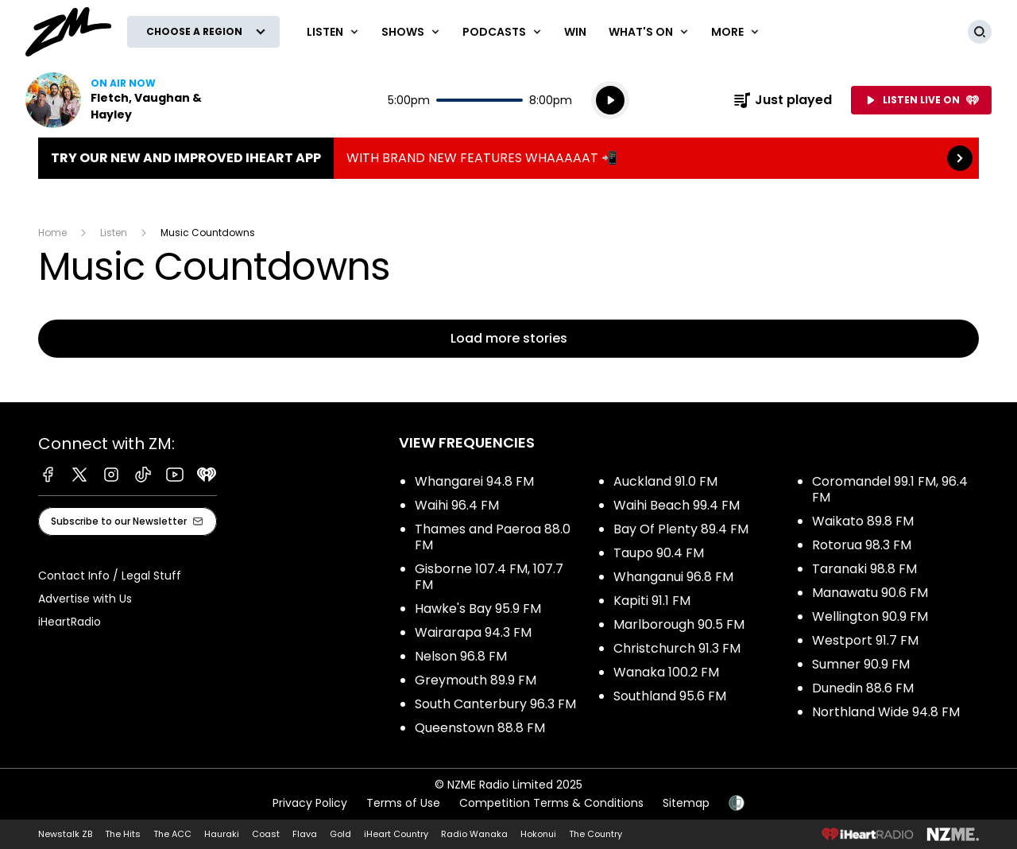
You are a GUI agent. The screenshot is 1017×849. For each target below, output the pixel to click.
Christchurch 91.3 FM (677, 648)
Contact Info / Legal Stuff (109, 575)
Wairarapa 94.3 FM (473, 632)
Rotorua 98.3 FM (861, 545)
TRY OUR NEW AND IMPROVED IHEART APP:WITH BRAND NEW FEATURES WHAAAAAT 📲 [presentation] (508, 158)
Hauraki (221, 834)
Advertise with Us (85, 599)
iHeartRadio (69, 622)
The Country (595, 834)
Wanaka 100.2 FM (666, 672)
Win (575, 32)
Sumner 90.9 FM (861, 664)
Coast (266, 834)
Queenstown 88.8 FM (480, 728)
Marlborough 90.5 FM (678, 624)
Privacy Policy (310, 803)
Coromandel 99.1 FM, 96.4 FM (890, 489)
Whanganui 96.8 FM (673, 577)
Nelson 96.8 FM (461, 656)
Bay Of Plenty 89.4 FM (680, 529)
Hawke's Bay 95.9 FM (478, 608)
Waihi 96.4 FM (457, 505)
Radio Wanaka (474, 834)
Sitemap (686, 803)
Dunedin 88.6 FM (863, 688)
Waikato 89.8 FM (863, 521)
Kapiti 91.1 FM (651, 600)
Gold (340, 834)
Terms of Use (403, 803)
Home (52, 232)
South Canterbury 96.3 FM (495, 704)
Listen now (127, 100)
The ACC (172, 834)
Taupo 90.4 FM (658, 553)
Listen (113, 232)
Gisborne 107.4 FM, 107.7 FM (489, 577)
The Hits (123, 834)
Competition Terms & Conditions (551, 803)
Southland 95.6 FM (669, 696)
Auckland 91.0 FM (665, 481)
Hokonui (538, 834)
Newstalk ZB (65, 834)
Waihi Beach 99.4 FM (676, 505)
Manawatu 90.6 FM (870, 592)
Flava (304, 834)
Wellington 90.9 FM (870, 616)
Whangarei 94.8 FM (474, 481)
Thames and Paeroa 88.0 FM (492, 537)
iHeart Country (396, 834)
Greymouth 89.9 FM (475, 680)
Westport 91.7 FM (865, 640)
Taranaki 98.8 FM (864, 569)
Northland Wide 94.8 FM (886, 712)
